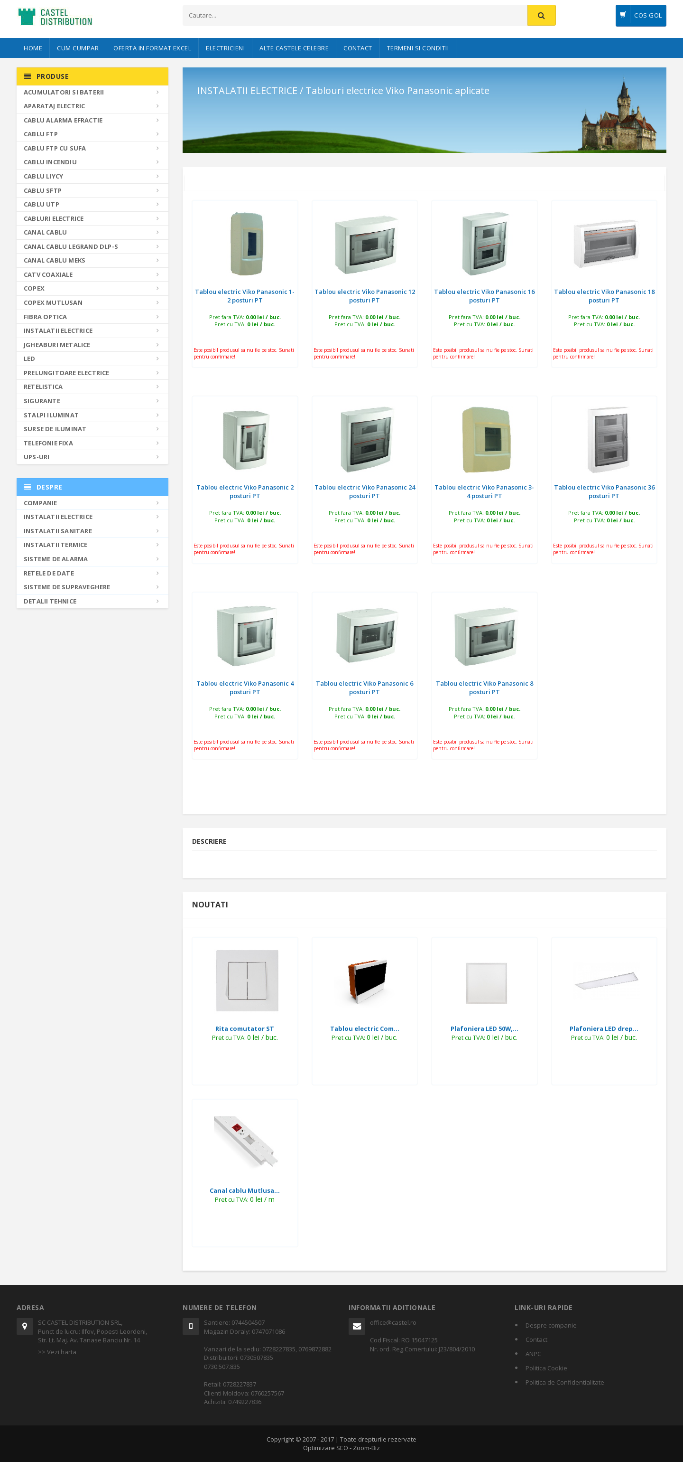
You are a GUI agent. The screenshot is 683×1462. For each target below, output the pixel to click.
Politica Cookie (546, 1368)
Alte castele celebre (294, 48)
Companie (40, 503)
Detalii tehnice (50, 601)
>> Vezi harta (57, 1352)
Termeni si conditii (418, 48)
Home (33, 48)
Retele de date (49, 573)
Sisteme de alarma (56, 559)
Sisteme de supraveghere (67, 587)
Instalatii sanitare (58, 531)
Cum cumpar (78, 48)
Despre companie (551, 1325)
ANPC (533, 1353)
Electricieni (225, 48)
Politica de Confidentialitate (565, 1382)
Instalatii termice (56, 544)
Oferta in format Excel (152, 48)
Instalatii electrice (58, 516)
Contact (357, 48)
